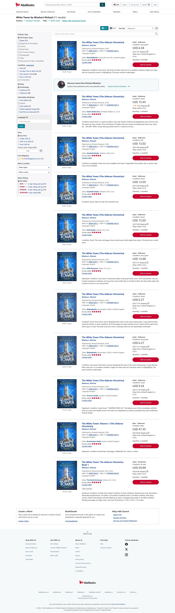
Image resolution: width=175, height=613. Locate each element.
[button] (156, 33)
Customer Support (106, 548)
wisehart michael (33, 20)
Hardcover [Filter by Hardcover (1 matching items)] (24, 90)
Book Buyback (54, 551)
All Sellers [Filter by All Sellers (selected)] (24, 181)
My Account (135, 5)
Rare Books (71, 12)
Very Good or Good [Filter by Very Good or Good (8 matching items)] (27, 74)
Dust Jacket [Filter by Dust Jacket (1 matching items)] (24, 106)
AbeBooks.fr (69, 592)
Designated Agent (81, 567)
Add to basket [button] (145, 65)
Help (155, 5)
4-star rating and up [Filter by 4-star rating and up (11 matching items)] (33, 190)
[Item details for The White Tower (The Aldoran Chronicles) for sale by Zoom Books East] (67, 109)
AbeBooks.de (57, 592)
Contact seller (87, 62)
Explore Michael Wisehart (119, 86)
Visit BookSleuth (71, 521)
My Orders (29, 555)
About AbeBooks (80, 544)
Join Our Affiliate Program (58, 548)
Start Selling (154, 12)
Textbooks (116, 12)
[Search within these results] (106, 34)
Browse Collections (48, 12)
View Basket (29, 559)
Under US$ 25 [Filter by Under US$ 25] (24, 139)
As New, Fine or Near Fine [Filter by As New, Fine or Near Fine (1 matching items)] (29, 71)
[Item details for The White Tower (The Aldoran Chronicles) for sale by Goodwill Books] (67, 151)
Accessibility (79, 571)
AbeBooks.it (81, 592)
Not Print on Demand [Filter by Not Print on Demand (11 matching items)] (28, 112)
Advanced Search (22, 12)
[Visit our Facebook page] (136, 544)
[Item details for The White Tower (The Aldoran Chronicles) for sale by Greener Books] (67, 393)
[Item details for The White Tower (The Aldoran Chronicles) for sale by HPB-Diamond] (67, 266)
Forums (77, 555)
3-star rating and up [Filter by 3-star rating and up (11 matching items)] (33, 187)
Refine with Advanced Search (74, 20)
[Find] (102, 5)
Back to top (87, 534)
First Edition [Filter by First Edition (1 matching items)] (24, 100)
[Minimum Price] (22, 150)
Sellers (135, 12)
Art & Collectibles (94, 12)
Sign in (125, 5)
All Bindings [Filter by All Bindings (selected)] (23, 87)
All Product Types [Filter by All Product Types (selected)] (25, 38)
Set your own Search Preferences (125, 521)
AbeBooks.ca (109, 592)
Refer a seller (54, 555)
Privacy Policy (79, 559)
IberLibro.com (121, 592)
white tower (55, 20)
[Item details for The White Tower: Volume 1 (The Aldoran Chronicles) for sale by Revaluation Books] (67, 436)
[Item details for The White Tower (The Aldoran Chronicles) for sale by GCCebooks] (67, 228)
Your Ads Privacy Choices (83, 563)
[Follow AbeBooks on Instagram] (136, 555)
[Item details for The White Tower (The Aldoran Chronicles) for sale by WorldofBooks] (67, 55)
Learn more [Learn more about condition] (30, 65)
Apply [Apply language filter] (21, 126)
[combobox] (72, 5)
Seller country (23, 172)
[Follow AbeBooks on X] (136, 549)
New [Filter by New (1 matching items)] (22, 68)
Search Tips (117, 515)
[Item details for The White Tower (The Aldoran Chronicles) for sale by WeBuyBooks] (67, 307)
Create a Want (23, 521)
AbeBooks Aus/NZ (94, 592)
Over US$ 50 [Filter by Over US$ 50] (24, 144)
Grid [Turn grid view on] (113, 28)
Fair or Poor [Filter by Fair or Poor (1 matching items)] (24, 77)
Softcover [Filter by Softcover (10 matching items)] (24, 93)
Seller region (23, 167)
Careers (77, 551)
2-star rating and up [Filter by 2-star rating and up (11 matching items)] (33, 184)
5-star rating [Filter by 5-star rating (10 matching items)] (30, 193)
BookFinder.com (87, 597)
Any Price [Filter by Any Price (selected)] (22, 136)
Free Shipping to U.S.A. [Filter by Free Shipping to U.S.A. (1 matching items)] (30, 159)
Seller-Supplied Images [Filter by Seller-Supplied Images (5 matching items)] (28, 109)
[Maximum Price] (34, 150)
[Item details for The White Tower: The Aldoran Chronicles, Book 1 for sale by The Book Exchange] (67, 475)
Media (77, 548)
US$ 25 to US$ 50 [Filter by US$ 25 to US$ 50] (26, 141)
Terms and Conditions (118, 604)
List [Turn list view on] (104, 28)
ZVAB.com (133, 592)
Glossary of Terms (119, 518)
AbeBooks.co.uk (44, 592)
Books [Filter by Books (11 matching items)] (23, 40)
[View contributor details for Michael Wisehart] (89, 45)
